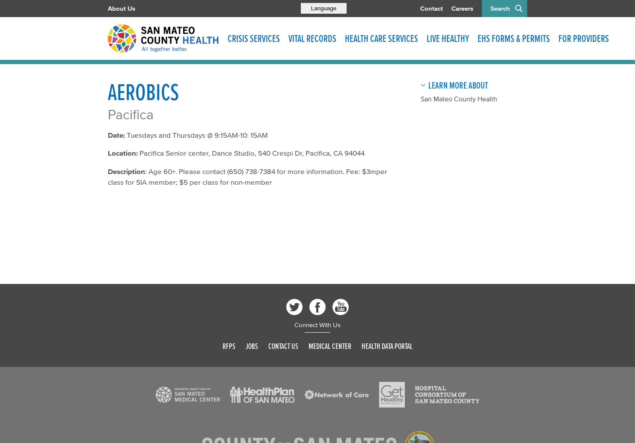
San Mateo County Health (459, 99)
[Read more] (188, 395)
